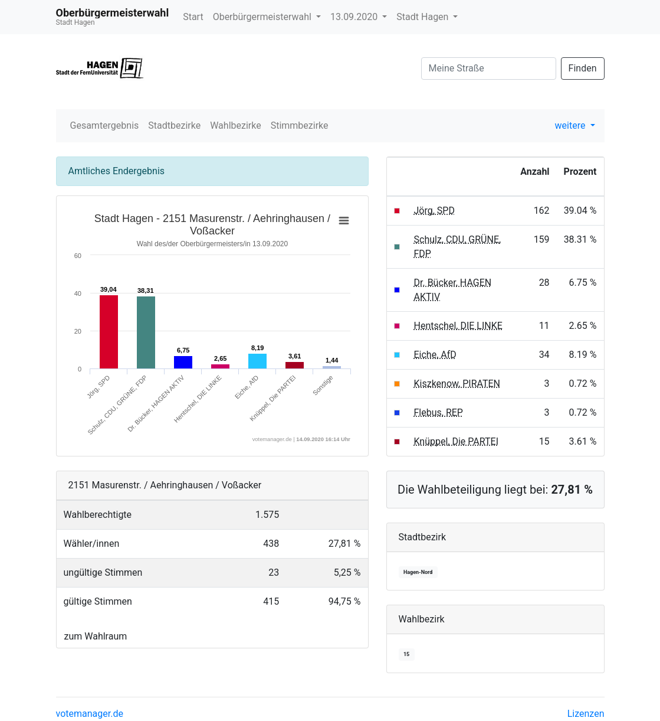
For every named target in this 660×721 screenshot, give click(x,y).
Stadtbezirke (174, 125)
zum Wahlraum (95, 636)
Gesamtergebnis (104, 125)
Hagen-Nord (417, 572)
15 (406, 654)
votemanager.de (89, 713)
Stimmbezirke (300, 125)
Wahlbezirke (235, 125)
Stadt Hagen (423, 16)
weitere (571, 125)
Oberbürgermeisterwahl (263, 16)
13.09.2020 (355, 16)
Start (193, 16)
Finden (583, 68)
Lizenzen (586, 713)
